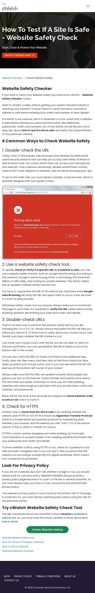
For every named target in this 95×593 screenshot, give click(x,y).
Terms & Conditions (48, 576)
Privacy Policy (23, 576)
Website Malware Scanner (17, 551)
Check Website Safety (47, 529)
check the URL (26, 328)
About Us (69, 576)
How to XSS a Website (15, 546)
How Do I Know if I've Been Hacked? (23, 542)
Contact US (11, 580)
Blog (7, 576)
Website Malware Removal (18, 537)
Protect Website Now (18, 55)
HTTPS (70, 423)
